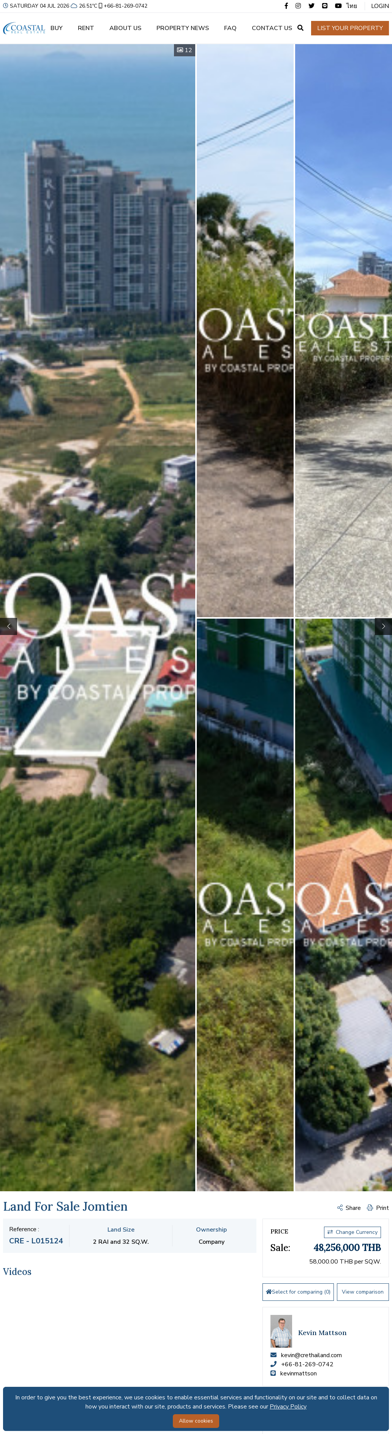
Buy (57, 28)
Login (380, 6)
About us (125, 28)
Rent (86, 28)
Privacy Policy (288, 1406)
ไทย (351, 6)
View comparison (363, 1292)
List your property (350, 28)
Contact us (272, 28)
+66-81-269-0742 (122, 6)
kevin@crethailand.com (311, 1355)
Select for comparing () (298, 1292)
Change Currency (352, 1232)
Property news (182, 28)
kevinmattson (298, 1373)
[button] (383, 626)
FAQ (230, 28)
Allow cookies (196, 1420)
